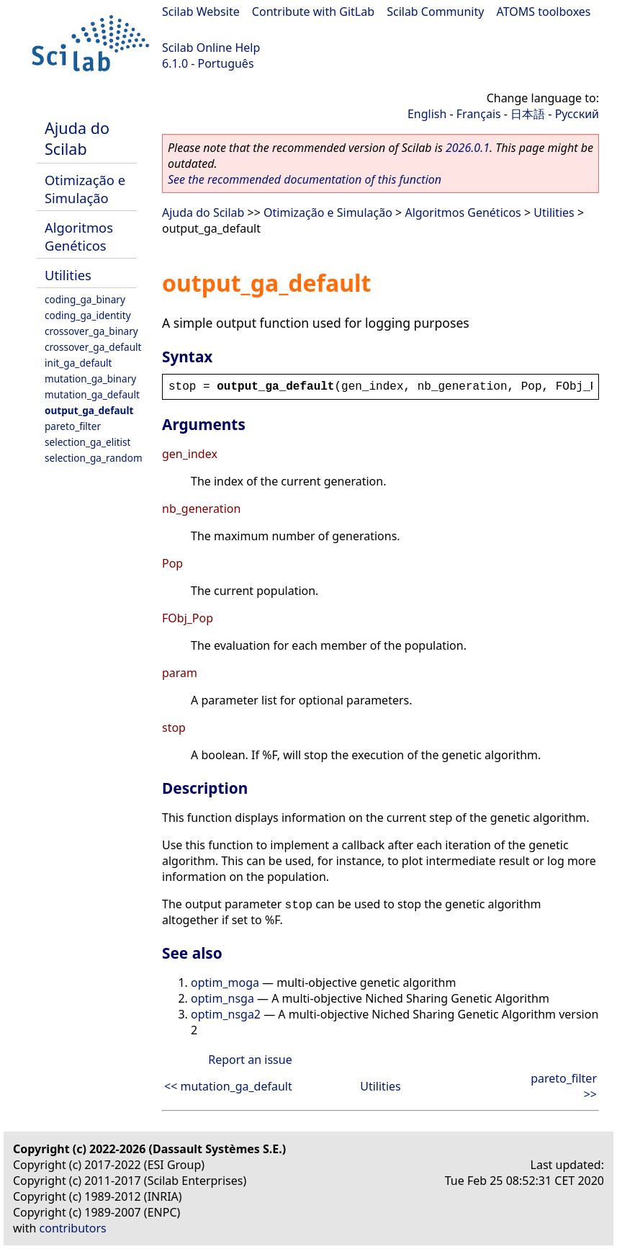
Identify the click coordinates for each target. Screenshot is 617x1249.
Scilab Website (201, 11)
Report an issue (250, 1059)
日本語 (527, 114)
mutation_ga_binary (90, 378)
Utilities (68, 275)
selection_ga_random (94, 458)
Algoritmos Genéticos (79, 236)
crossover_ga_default (93, 347)
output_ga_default (89, 410)
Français (478, 114)
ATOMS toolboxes (544, 11)
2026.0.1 (468, 148)
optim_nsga (222, 998)
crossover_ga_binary (91, 331)
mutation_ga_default (92, 394)
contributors (73, 1228)
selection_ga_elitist (88, 442)
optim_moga (225, 982)
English (426, 114)
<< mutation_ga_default (228, 1086)
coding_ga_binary (85, 299)
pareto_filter (73, 426)
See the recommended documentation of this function (304, 179)
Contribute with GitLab (313, 11)
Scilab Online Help (211, 47)
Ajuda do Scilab (77, 138)
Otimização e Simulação (85, 189)
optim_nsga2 (226, 1014)
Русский (577, 114)
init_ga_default (78, 363)
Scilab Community (435, 11)
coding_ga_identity (88, 315)
